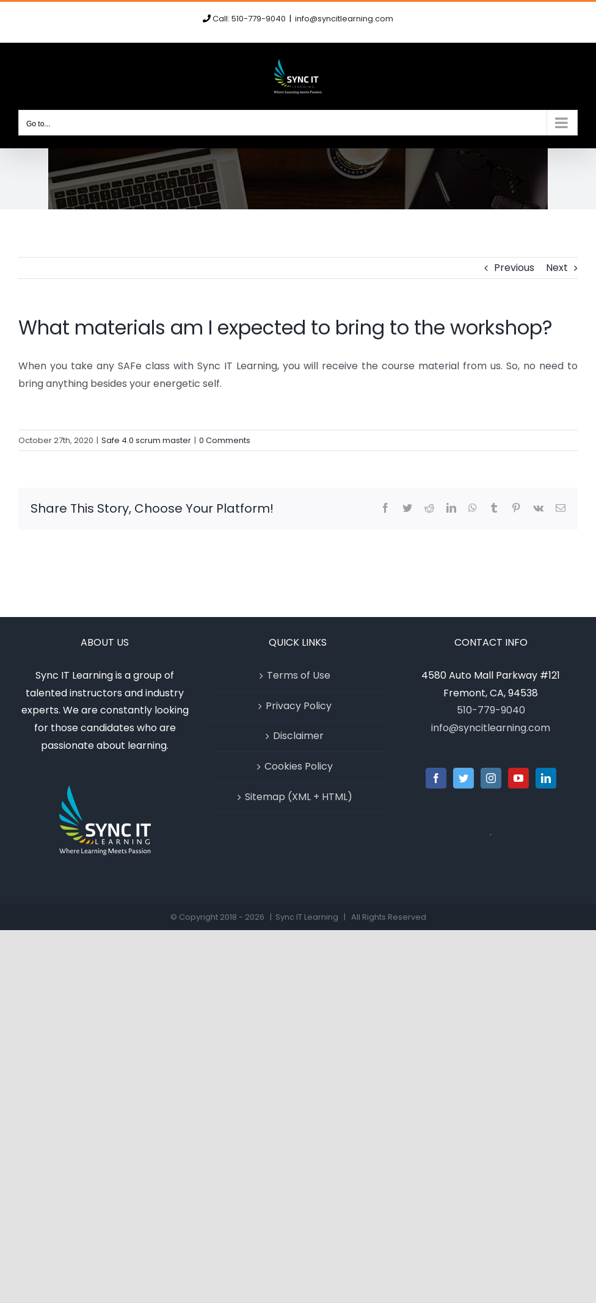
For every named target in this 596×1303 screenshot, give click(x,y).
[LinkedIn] (546, 778)
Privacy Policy (299, 706)
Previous (514, 268)
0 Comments (224, 440)
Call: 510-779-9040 (249, 18)
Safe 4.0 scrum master (146, 440)
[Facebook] (436, 778)
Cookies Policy (298, 766)
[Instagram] (491, 778)
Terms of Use (298, 675)
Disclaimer (298, 736)
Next (557, 268)
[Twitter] (463, 778)
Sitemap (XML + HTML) (298, 797)
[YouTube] (518, 778)
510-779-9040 (491, 710)
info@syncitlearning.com (344, 18)
